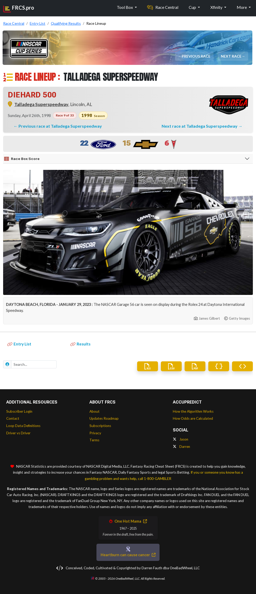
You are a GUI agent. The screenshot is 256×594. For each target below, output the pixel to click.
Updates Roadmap (104, 418)
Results (80, 344)
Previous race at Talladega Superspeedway (60, 125)
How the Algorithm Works (193, 411)
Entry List (19, 344)
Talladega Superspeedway (41, 104)
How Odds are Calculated (193, 418)
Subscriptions (100, 426)
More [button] (242, 7)
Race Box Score (22, 159)
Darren (181, 446)
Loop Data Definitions (23, 426)
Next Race (231, 56)
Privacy (95, 433)
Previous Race (196, 56)
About (94, 411)
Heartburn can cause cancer (128, 555)
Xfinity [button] (216, 7)
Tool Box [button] (125, 7)
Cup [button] (193, 7)
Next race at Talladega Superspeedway (200, 125)
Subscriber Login (19, 411)
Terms (94, 440)
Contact (12, 418)
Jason (180, 439)
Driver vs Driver (18, 433)
